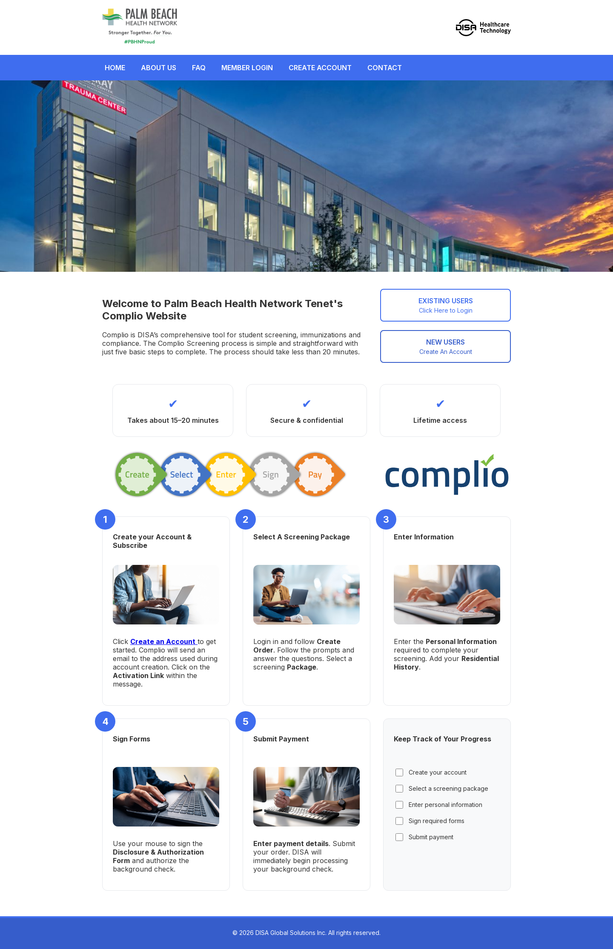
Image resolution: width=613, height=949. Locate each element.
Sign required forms (429, 821)
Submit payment (424, 837)
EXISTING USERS (445, 305)
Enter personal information (438, 805)
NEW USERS (445, 346)
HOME (115, 67)
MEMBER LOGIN (247, 67)
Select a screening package (441, 788)
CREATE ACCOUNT (320, 67)
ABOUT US (158, 67)
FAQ (199, 67)
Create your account (431, 772)
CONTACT (384, 67)
